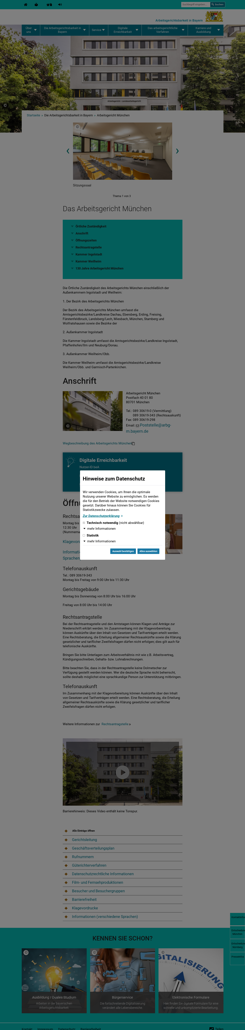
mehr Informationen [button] (101, 529)
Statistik (91, 535)
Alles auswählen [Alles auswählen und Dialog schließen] (148, 551)
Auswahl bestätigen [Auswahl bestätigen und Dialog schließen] (123, 551)
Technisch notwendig (113, 523)
